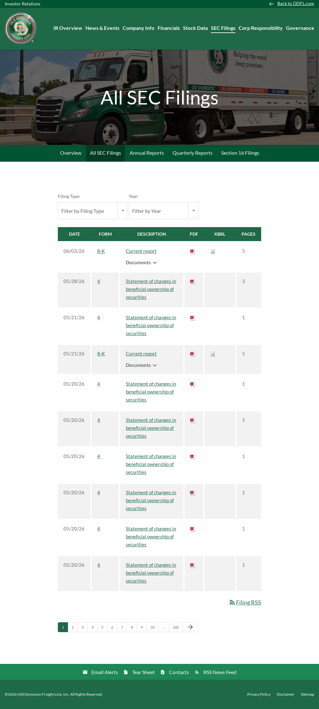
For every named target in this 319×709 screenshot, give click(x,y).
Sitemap (307, 694)
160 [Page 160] (176, 628)
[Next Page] (190, 627)
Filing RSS (244, 602)
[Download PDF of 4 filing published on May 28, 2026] (192, 281)
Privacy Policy (258, 694)
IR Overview (67, 28)
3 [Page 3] (84, 628)
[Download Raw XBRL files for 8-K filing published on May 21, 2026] (212, 353)
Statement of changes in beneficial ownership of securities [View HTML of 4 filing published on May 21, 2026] (151, 325)
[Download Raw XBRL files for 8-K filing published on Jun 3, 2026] (212, 251)
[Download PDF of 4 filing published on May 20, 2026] (192, 384)
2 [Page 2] (74, 628)
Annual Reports (147, 153)
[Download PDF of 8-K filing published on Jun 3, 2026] (192, 251)
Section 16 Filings (240, 153)
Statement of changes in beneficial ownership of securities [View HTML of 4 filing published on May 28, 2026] (151, 289)
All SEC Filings (105, 153)
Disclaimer (286, 694)
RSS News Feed (219, 672)
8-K (101, 251)
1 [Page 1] (65, 628)
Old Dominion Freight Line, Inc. (43, 694)
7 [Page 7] (124, 628)
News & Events (102, 28)
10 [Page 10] (154, 628)
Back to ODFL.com (295, 3)
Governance (300, 28)
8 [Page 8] (134, 628)
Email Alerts (105, 672)
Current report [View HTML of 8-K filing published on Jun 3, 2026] (141, 251)
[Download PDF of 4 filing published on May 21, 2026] (192, 317)
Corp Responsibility (261, 28)
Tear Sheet (143, 672)
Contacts (179, 672)
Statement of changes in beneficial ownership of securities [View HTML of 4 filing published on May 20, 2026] (151, 391)
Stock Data (195, 28)
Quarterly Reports (193, 153)
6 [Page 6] (114, 628)
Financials (169, 28)
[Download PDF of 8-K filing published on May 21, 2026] (192, 353)
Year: (134, 196)
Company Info (138, 28)
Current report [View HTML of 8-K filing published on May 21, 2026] (141, 353)
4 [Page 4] (94, 628)
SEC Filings (223, 28)
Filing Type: (69, 196)
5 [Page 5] (104, 628)
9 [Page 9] (143, 628)
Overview (70, 153)
